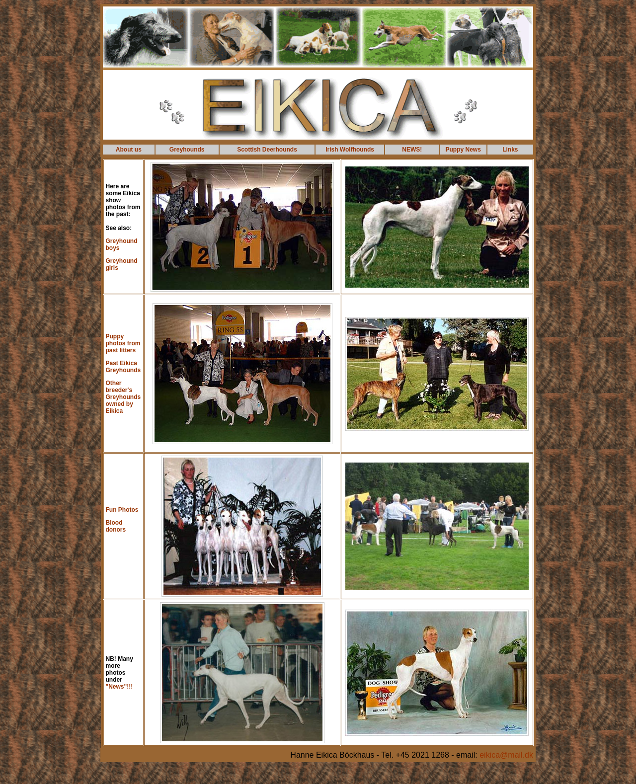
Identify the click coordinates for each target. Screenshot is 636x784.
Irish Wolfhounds (349, 149)
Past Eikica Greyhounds (123, 367)
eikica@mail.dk (506, 755)
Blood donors (116, 526)
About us (129, 149)
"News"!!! (119, 686)
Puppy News (463, 149)
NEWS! (412, 149)
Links (510, 149)
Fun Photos (122, 509)
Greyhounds (187, 149)
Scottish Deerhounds (267, 149)
